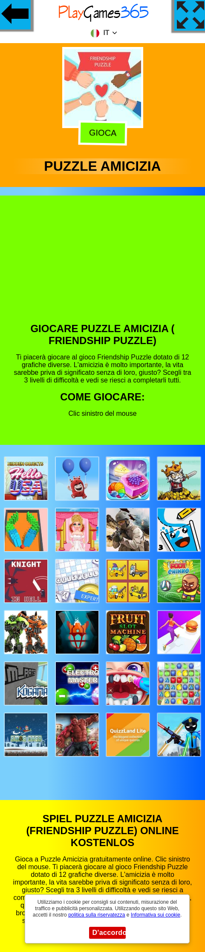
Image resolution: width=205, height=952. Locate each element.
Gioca (103, 133)
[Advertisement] (102, 265)
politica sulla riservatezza (96, 915)
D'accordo (109, 932)
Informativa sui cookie (155, 915)
